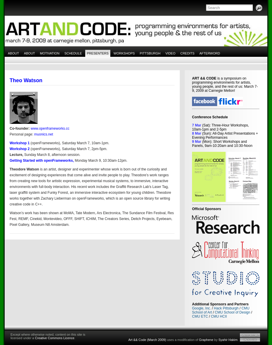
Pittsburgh (150, 53)
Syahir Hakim (228, 340)
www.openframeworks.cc (50, 128)
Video (170, 53)
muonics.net (43, 134)
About (13, 53)
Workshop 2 (19, 149)
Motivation (50, 53)
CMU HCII (219, 316)
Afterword (209, 53)
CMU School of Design (232, 312)
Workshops (124, 53)
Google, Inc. (201, 308)
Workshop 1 (19, 143)
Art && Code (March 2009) (147, 340)
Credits (187, 53)
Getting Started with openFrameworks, (42, 161)
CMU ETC (200, 316)
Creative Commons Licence (54, 338)
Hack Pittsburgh (226, 308)
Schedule (73, 53)
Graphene (206, 340)
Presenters (98, 53)
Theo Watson (26, 80)
